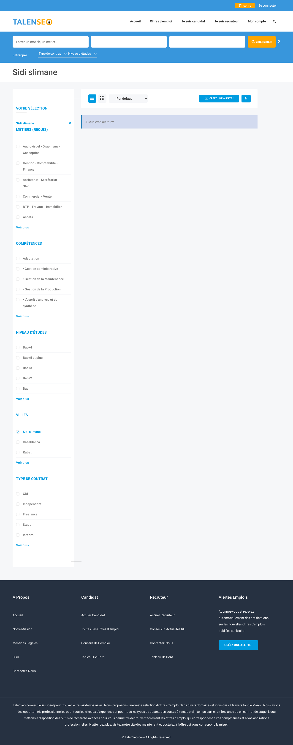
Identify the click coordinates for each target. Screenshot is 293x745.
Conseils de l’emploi (95, 643)
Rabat (27, 452)
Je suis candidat (193, 21)
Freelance (30, 514)
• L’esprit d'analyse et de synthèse (40, 303)
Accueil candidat (93, 615)
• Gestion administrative (40, 269)
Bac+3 (27, 368)
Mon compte (257, 21)
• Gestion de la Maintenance (43, 279)
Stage (27, 524)
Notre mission (22, 629)
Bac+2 (27, 378)
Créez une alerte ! (219, 98)
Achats (28, 217)
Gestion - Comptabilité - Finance (40, 166)
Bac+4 (27, 347)
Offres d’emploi (161, 21)
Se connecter (267, 5)
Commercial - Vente (37, 196)
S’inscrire (244, 5)
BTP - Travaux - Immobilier (42, 207)
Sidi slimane (25, 123)
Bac (25, 388)
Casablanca (31, 442)
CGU (16, 657)
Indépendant (32, 504)
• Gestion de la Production (42, 289)
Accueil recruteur (162, 615)
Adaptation (31, 258)
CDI (25, 494)
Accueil (135, 21)
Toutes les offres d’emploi (100, 629)
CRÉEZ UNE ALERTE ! (238, 645)
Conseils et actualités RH (167, 629)
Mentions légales (25, 643)
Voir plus (22, 227)
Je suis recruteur (226, 21)
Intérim (28, 535)
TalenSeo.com (135, 737)
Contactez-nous (24, 671)
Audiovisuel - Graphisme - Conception (41, 150)
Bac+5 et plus (33, 357)
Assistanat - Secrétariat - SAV (41, 183)
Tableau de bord (92, 657)
